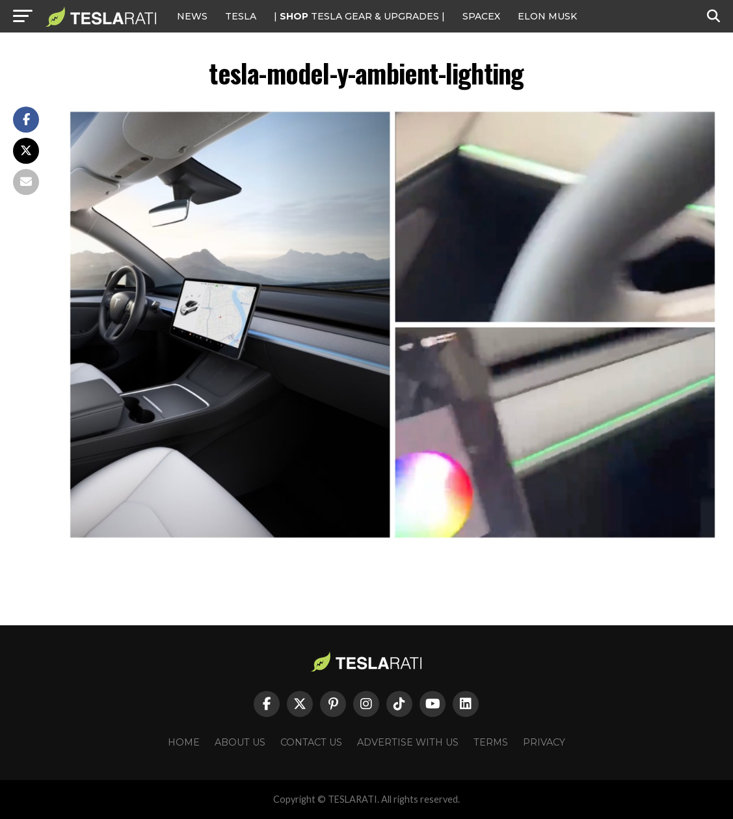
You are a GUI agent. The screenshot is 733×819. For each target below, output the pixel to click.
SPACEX (481, 16)
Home (184, 742)
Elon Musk (547, 16)
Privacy (544, 742)
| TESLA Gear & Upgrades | (359, 16)
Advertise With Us (408, 742)
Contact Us (311, 742)
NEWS (192, 16)
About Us (240, 742)
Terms (490, 742)
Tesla (240, 16)
